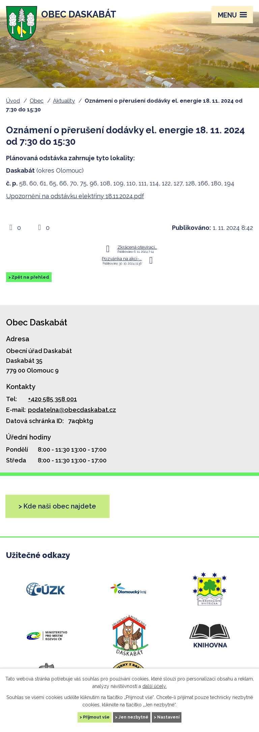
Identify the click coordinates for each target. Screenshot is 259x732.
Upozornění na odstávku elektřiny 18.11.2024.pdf (75, 196)
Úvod (13, 101)
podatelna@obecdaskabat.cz (72, 409)
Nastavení (168, 717)
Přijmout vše (96, 717)
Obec (37, 101)
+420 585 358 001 (52, 399)
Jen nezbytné (133, 717)
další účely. (154, 686)
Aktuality (64, 101)
